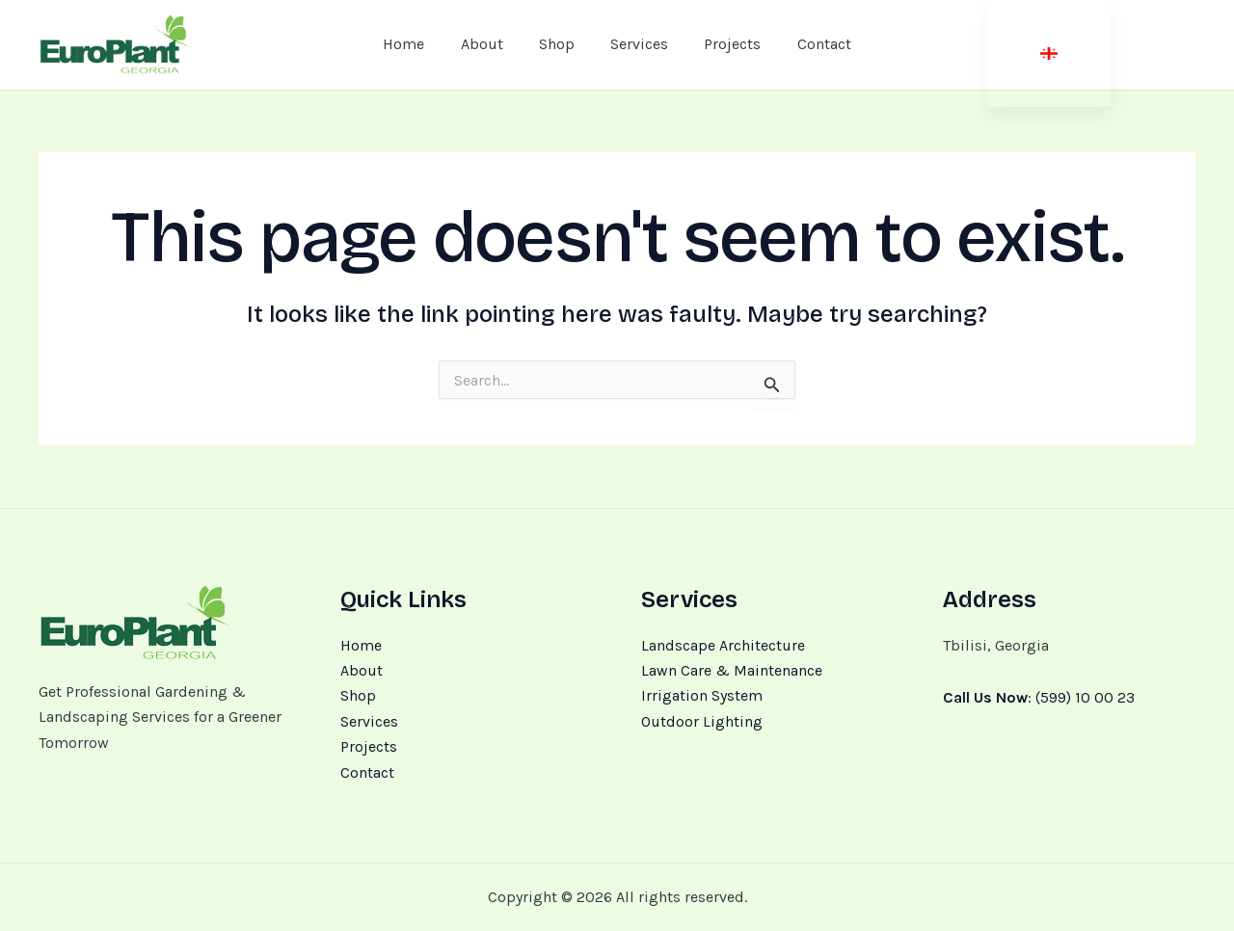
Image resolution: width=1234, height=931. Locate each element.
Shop (358, 695)
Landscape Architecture (723, 645)
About (361, 670)
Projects (368, 746)
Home (361, 645)
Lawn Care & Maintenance (731, 670)
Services (369, 721)
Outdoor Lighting (702, 721)
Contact (367, 772)
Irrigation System (702, 695)
